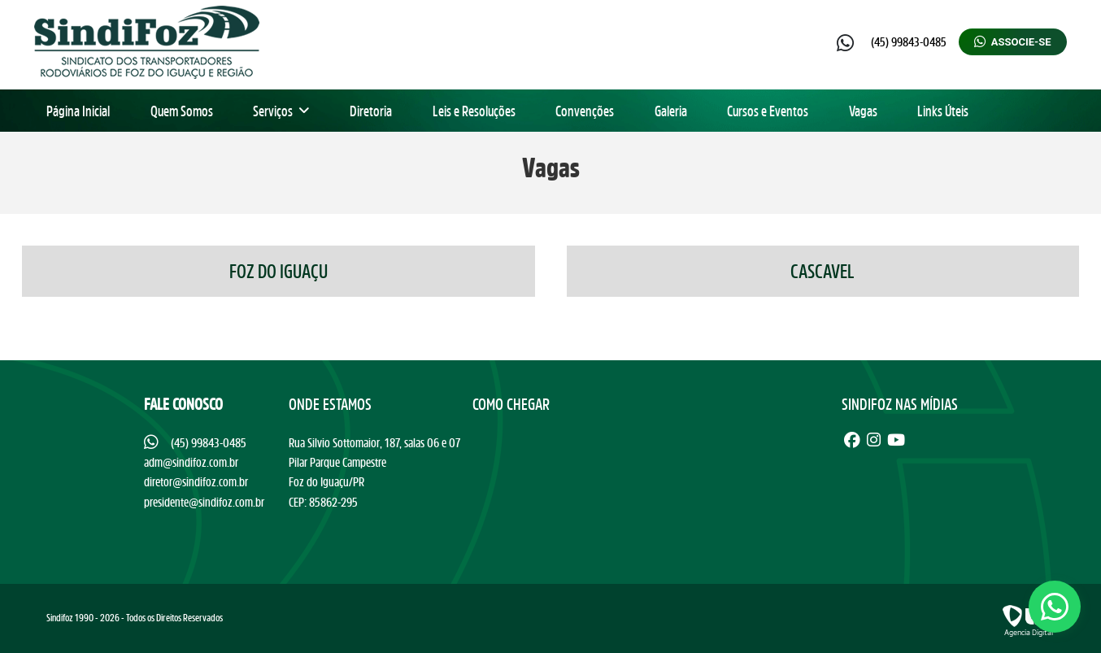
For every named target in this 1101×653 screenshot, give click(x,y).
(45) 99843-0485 (909, 41)
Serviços (281, 110)
